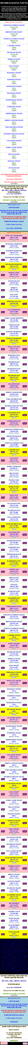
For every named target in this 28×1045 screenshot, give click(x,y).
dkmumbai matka (11, 951)
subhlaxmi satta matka (22, 955)
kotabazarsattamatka (13, 971)
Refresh (14, 28)
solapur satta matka (11, 958)
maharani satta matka (19, 957)
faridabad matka (23, 944)
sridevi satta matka (15, 953)
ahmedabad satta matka (9, 967)
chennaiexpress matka (5, 945)
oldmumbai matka (7, 952)
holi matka (14, 946)
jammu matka (6, 950)
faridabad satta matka (10, 961)
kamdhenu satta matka (19, 967)
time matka (18, 940)
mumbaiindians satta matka (17, 959)
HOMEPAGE (14, 1040)
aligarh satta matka (7, 965)
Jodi (3, 238)
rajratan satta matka (23, 963)
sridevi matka (16, 939)
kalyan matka (18, 950)
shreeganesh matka (18, 943)
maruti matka (3, 941)
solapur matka (10, 943)
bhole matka (12, 950)
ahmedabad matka (19, 949)
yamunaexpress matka (22, 945)
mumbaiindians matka (8, 944)
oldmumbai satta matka (22, 970)
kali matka (21, 939)
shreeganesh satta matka (21, 958)
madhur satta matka (10, 957)
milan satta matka (7, 963)
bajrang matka (24, 950)
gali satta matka (13, 955)
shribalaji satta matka (5, 955)
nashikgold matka (19, 951)
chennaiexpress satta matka (21, 961)
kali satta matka (22, 953)
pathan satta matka (11, 956)
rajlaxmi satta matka (14, 964)
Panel (24, 238)
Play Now (14, 240)
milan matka (9, 946)
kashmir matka (3, 951)
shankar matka (9, 939)
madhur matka (17, 941)
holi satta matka (14, 963)
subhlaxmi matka (12, 940)
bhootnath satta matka (5, 962)
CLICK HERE (14, 183)
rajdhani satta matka (5, 964)
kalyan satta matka (18, 968)
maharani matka (23, 941)
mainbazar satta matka (11, 970)
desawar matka (4, 943)
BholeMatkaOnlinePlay (4, 1043)
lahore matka (3, 946)
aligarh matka (23, 947)
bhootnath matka (13, 945)
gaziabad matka (16, 944)
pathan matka (24, 940)
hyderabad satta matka (17, 965)
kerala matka (3, 939)
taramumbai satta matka (6, 959)
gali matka (6, 940)
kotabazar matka (15, 952)
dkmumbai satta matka (17, 969)
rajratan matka (20, 946)
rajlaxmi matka (8, 947)
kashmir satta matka (8, 969)
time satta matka (3, 956)
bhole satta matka (9, 968)
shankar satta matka (6, 953)
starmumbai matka (16, 947)
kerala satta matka (23, 952)
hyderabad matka (4, 949)
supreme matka (11, 949)
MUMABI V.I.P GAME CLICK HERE (14, 182)
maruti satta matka (20, 956)
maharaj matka (10, 941)
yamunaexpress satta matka (16, 962)
